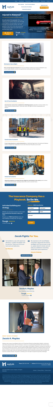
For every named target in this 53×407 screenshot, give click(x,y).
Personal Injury (28, 1)
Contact (48, 1)
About (16, 1)
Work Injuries (21, 4)
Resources (43, 1)
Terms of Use (48, 370)
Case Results (21, 1)
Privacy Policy (41, 370)
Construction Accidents (26, 6)
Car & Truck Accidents (30, 4)
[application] (39, 20)
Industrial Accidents (26, 9)
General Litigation (36, 1)
